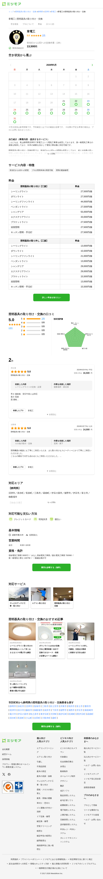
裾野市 (63, 710)
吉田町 (37, 718)
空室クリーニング (44, 826)
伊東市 (63, 706)
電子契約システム (67, 810)
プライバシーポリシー (30, 859)
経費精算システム (67, 805)
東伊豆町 (44, 714)
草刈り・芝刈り (43, 803)
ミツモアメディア (91, 774)
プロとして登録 (90, 805)
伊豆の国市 (23, 714)
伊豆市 (79, 710)
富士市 (79, 706)
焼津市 (13, 710)
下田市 (55, 710)
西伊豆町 (81, 714)
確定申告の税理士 (44, 836)
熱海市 (37, 706)
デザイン (64, 781)
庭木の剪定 (41, 771)
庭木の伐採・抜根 (44, 776)
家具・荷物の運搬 (44, 798)
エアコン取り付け (44, 757)
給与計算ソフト (66, 800)
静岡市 (13, 706)
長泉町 (21, 718)
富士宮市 (54, 706)
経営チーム (7, 754)
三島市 (45, 706)
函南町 (90, 714)
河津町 (54, 714)
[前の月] (11, 65)
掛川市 (21, 710)
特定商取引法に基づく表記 (81, 859)
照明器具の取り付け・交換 (25, 12)
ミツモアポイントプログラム (84, 864)
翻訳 (62, 786)
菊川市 (13, 714)
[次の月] (92, 65)
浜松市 (21, 706)
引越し (39, 762)
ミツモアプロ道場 (91, 815)
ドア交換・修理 (43, 816)
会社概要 (6, 749)
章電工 (53, 12)
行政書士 (64, 757)
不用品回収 (41, 766)
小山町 (29, 718)
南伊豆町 (63, 714)
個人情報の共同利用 (60, 864)
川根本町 (46, 718)
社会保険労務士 (66, 762)
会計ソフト (65, 791)
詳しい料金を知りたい (51, 297)
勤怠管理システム (67, 795)
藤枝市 (29, 710)
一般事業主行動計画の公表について (52, 868)
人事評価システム (67, 815)
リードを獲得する (91, 810)
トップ (11, 12)
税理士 (39, 831)
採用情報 (6, 759)
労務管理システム (67, 820)
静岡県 (40, 12)
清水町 (13, 718)
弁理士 (63, 766)
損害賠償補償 (89, 787)
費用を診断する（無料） (51, 567)
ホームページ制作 (67, 776)
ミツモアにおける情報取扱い (55, 859)
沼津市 (47, 12)
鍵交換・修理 (42, 821)
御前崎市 (88, 710)
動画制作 (64, 771)
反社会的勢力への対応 (18, 864)
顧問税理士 (41, 841)
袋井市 (47, 710)
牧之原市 (34, 714)
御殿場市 (38, 710)
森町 (54, 718)
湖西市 (71, 710)
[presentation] (14, 24)
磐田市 (87, 706)
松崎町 (72, 714)
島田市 (71, 706)
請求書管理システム (68, 824)
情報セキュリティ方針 (39, 864)
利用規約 (14, 859)
